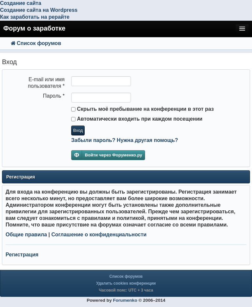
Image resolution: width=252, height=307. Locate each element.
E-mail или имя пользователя (46, 83)
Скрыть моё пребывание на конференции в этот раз (142, 109)
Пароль (54, 96)
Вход (78, 130)
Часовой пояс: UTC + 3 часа (126, 290)
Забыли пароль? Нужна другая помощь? (124, 140)
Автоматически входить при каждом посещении (136, 119)
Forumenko (125, 300)
